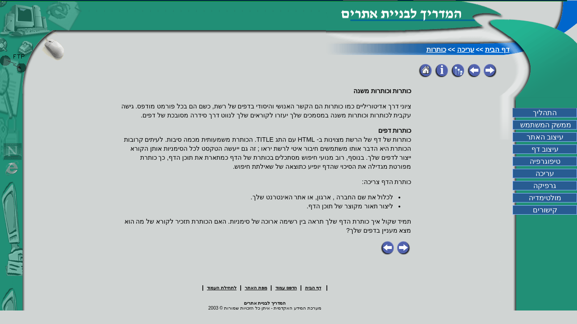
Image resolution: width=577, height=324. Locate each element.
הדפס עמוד (286, 287)
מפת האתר (256, 287)
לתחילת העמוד (222, 287)
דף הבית (497, 49)
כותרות (436, 49)
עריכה (465, 49)
